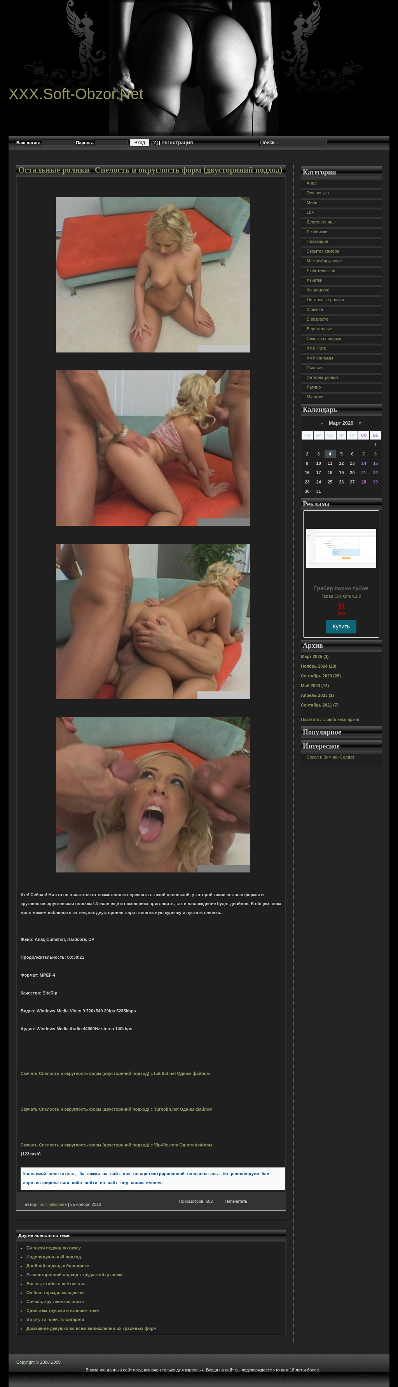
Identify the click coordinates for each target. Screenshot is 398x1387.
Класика (315, 309)
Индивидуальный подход (53, 1256)
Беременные (319, 328)
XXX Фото (316, 348)
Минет (313, 202)
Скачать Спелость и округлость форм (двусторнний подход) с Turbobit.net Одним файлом (117, 1109)
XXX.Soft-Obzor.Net (76, 93)
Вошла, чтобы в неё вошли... (57, 1283)
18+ (310, 212)
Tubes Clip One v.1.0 (341, 596)
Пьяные (314, 367)
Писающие (317, 241)
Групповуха (318, 192)
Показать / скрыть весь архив (330, 719)
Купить (341, 626)
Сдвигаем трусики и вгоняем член (62, 1310)
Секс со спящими (324, 338)
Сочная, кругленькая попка (55, 1301)
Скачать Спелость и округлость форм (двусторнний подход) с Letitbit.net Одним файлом (115, 1073)
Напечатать (236, 1201)
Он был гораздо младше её (55, 1292)
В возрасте (317, 319)
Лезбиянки (317, 231)
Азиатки (314, 280)
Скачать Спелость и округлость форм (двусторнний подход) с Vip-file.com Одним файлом (116, 1145)
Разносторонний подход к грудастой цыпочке (75, 1274)
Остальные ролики (53, 169)
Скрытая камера (323, 251)
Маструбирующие (324, 260)
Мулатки (315, 396)
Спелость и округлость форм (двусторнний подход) (189, 169)
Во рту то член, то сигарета (55, 1319)
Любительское (321, 270)
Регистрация (177, 142)
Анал (312, 183)
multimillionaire (52, 1204)
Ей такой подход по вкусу (53, 1248)
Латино (314, 387)
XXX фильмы (320, 358)
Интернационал (322, 377)
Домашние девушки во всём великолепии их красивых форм (91, 1328)
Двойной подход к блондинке (57, 1265)
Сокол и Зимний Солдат (330, 757)
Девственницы (321, 222)
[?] (154, 142)
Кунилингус (318, 290)
